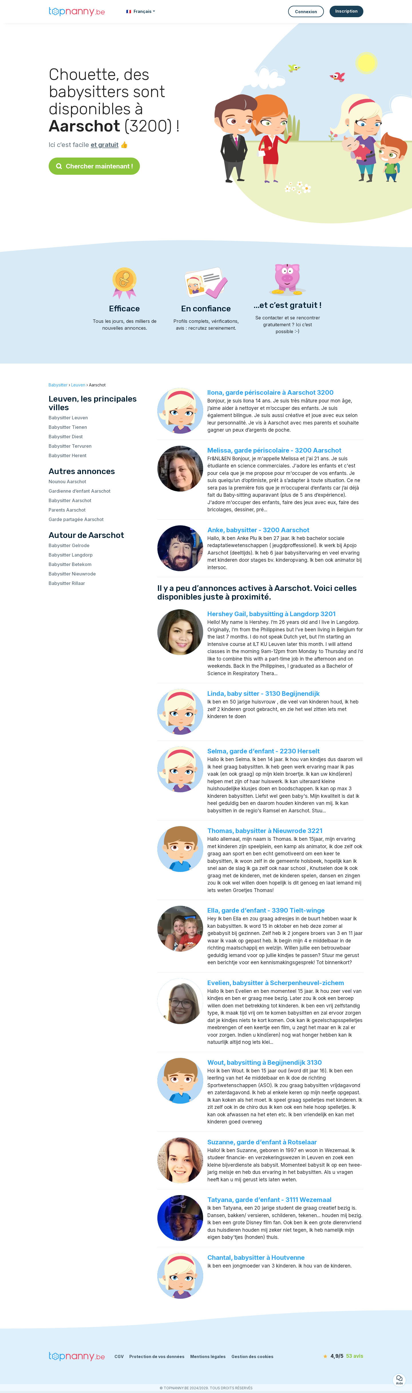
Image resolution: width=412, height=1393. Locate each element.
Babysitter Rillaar (67, 583)
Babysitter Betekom (70, 564)
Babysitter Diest (66, 436)
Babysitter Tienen (68, 427)
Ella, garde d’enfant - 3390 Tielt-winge (266, 910)
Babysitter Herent (67, 455)
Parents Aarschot (67, 510)
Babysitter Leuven (68, 418)
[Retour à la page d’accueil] (77, 11)
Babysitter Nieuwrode (72, 574)
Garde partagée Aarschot (76, 519)
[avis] (330, 1356)
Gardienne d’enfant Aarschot (79, 491)
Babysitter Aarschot (70, 500)
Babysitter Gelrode (69, 545)
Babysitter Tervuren (70, 446)
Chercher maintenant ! (94, 166)
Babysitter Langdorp (71, 555)
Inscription (346, 11)
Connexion (306, 11)
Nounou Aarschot (67, 481)
